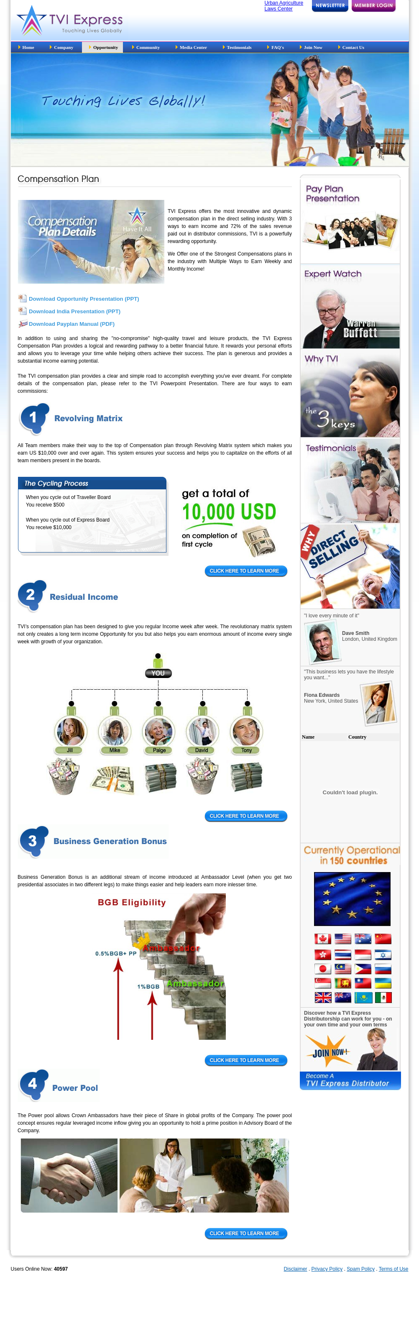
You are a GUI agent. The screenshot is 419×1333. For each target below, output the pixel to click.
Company (62, 47)
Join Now (311, 47)
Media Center (192, 47)
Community (146, 47)
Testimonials (237, 47)
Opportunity (103, 47)
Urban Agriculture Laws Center (284, 6)
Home (26, 47)
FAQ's (275, 47)
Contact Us (351, 47)
